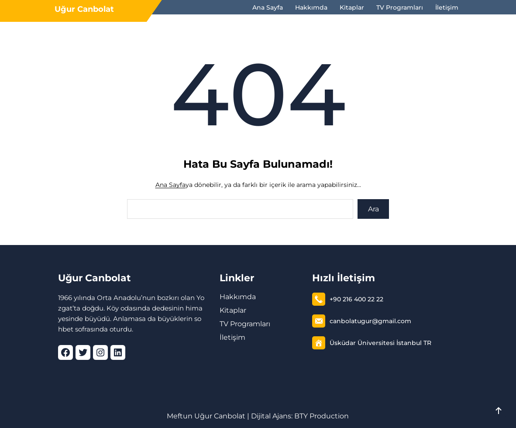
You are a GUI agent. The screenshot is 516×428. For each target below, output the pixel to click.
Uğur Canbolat (84, 9)
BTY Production (321, 416)
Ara (373, 209)
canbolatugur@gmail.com (370, 321)
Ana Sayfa (170, 185)
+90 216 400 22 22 (356, 299)
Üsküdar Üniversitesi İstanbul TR (380, 343)
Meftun (180, 416)
